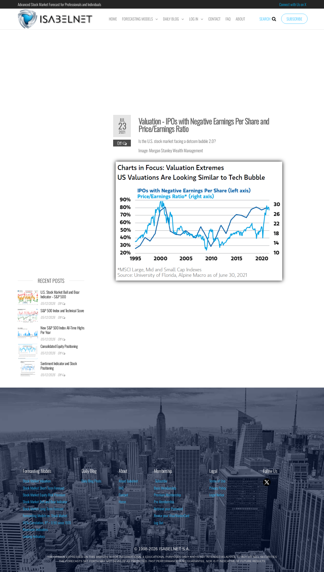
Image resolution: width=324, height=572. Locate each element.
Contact (214, 19)
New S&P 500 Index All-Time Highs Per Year (62, 330)
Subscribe (294, 19)
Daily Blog (171, 19)
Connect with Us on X (292, 4)
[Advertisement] (162, 68)
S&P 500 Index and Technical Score (62, 310)
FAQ (228, 19)
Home (113, 19)
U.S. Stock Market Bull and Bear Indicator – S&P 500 (59, 294)
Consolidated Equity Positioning (59, 346)
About (240, 19)
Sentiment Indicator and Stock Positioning (58, 366)
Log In (193, 19)
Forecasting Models (137, 19)
